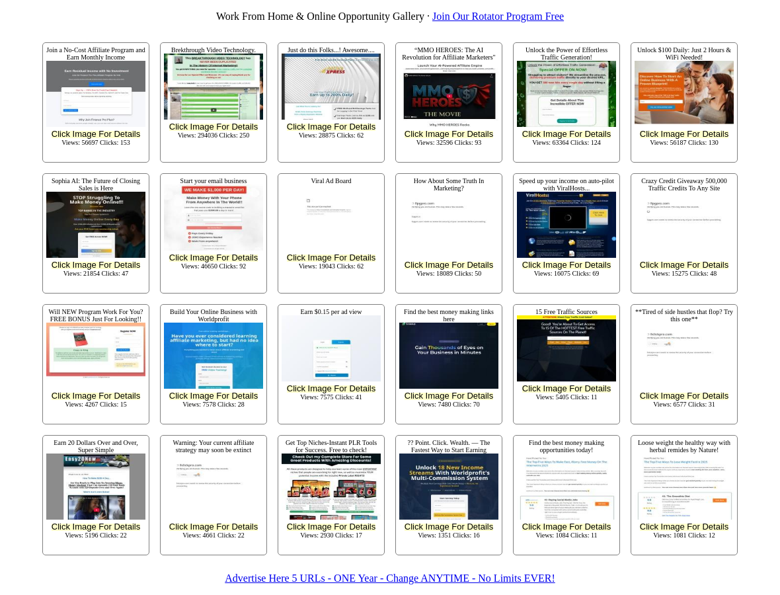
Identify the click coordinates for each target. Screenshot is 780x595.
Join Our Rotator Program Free (498, 16)
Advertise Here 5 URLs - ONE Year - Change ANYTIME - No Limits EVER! (390, 578)
